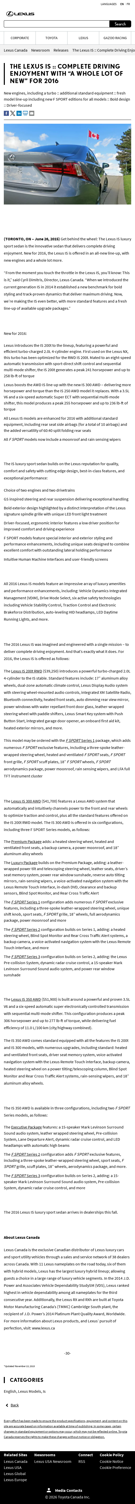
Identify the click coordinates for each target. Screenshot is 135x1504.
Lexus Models (29, 1391)
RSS (81, 1461)
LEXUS (83, 38)
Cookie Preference (115, 1467)
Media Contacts (68, 1490)
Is (44, 1391)
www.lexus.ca (43, 1327)
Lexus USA (13, 1467)
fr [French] (128, 4)
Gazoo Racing (115, 38)
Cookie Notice (111, 1461)
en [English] (122, 4)
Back (15, 1404)
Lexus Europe (15, 1479)
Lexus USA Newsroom (52, 1461)
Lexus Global (15, 1473)
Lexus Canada (15, 1461)
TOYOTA (51, 38)
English (10, 1391)
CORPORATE (20, 38)
